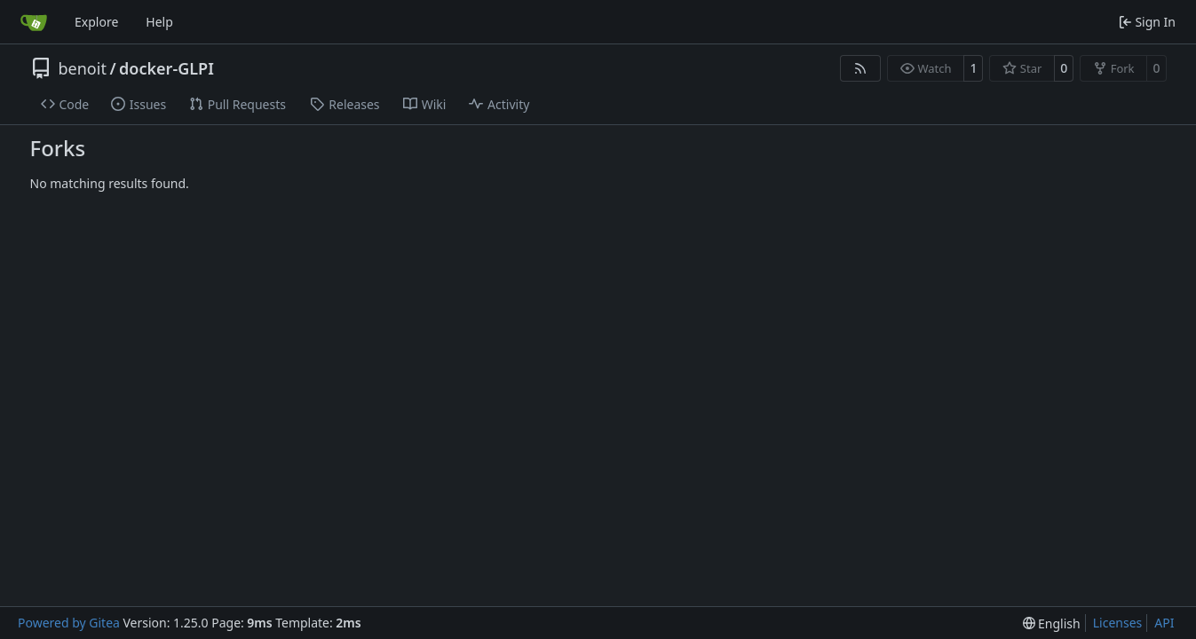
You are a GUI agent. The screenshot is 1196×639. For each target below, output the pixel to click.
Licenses (1118, 622)
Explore (96, 21)
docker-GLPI (166, 68)
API (1164, 622)
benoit (83, 68)
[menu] (1052, 623)
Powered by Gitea (69, 622)
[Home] (34, 22)
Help (159, 21)
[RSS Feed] (860, 68)
